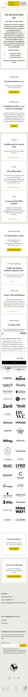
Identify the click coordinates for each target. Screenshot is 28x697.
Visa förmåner (14, 548)
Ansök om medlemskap (12, 3)
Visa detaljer (20, 358)
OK (14, 362)
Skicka (23, 645)
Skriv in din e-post (5, 643)
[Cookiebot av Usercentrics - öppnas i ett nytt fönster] (20, 333)
